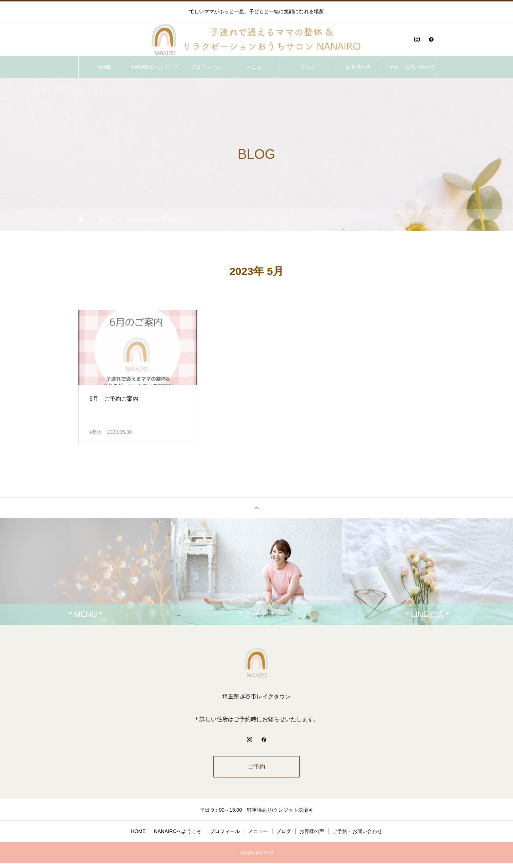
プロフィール (206, 67)
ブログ (307, 67)
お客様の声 (358, 67)
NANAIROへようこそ (154, 67)
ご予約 (256, 767)
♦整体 (95, 432)
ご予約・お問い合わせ (409, 67)
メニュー (256, 67)
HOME (103, 67)
